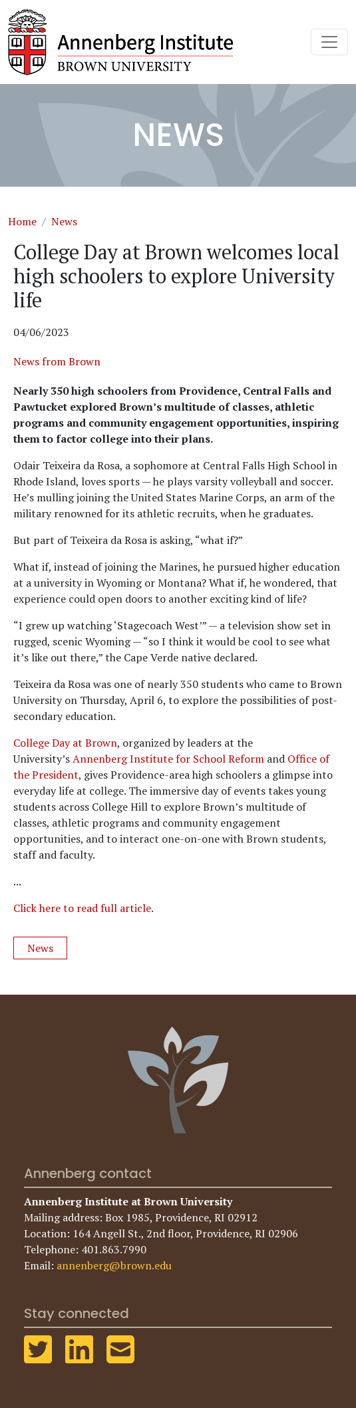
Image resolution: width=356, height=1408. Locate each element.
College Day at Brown (65, 742)
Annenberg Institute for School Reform (168, 758)
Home (22, 221)
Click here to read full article (82, 908)
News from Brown (56, 361)
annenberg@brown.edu (114, 1265)
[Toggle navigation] (329, 42)
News (64, 221)
